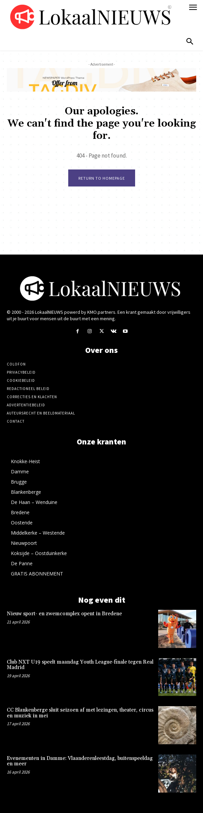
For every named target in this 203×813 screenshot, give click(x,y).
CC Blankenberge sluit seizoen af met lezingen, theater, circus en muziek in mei (80, 713)
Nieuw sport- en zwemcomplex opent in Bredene (64, 614)
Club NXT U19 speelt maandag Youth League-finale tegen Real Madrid (80, 665)
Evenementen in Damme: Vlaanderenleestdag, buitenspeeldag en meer (80, 761)
